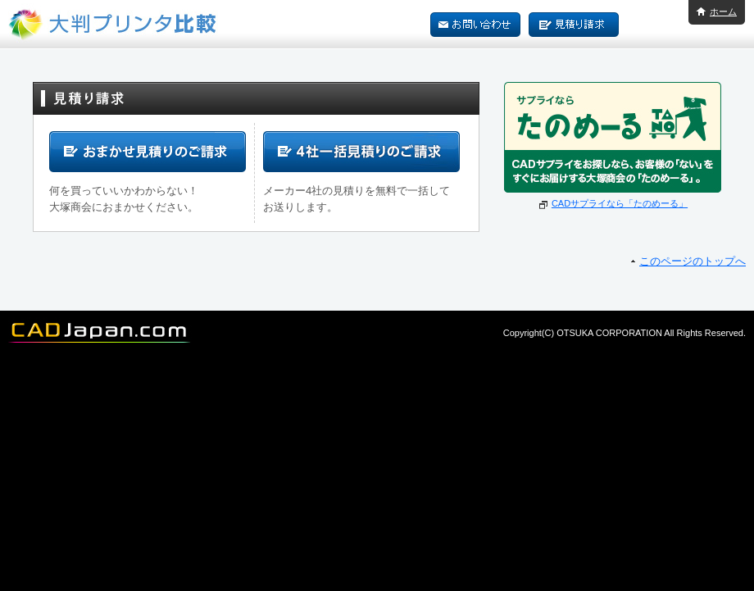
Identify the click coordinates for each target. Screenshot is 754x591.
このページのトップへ (692, 261)
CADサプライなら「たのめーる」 (620, 203)
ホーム (723, 11)
